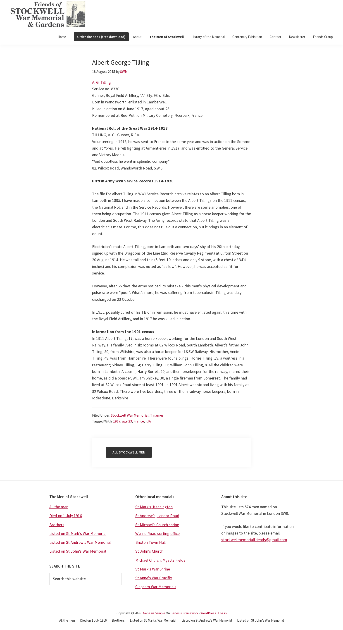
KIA (148, 421)
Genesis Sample (154, 613)
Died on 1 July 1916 (65, 515)
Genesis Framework (184, 613)
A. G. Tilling (101, 82)
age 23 (127, 421)
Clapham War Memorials (155, 586)
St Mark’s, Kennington (154, 506)
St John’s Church (149, 551)
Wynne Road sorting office (157, 533)
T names (157, 415)
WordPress (208, 613)
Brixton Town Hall (150, 542)
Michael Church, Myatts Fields (160, 560)
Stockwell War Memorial (130, 415)
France (138, 421)
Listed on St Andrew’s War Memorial (80, 542)
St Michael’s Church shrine (157, 524)
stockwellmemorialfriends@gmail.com (254, 539)
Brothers (56, 524)
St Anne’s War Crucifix (153, 577)
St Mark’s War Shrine (152, 569)
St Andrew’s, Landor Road (157, 515)
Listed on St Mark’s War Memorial (77, 533)
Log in (222, 613)
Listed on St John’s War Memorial (77, 551)
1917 (116, 421)
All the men (58, 506)
